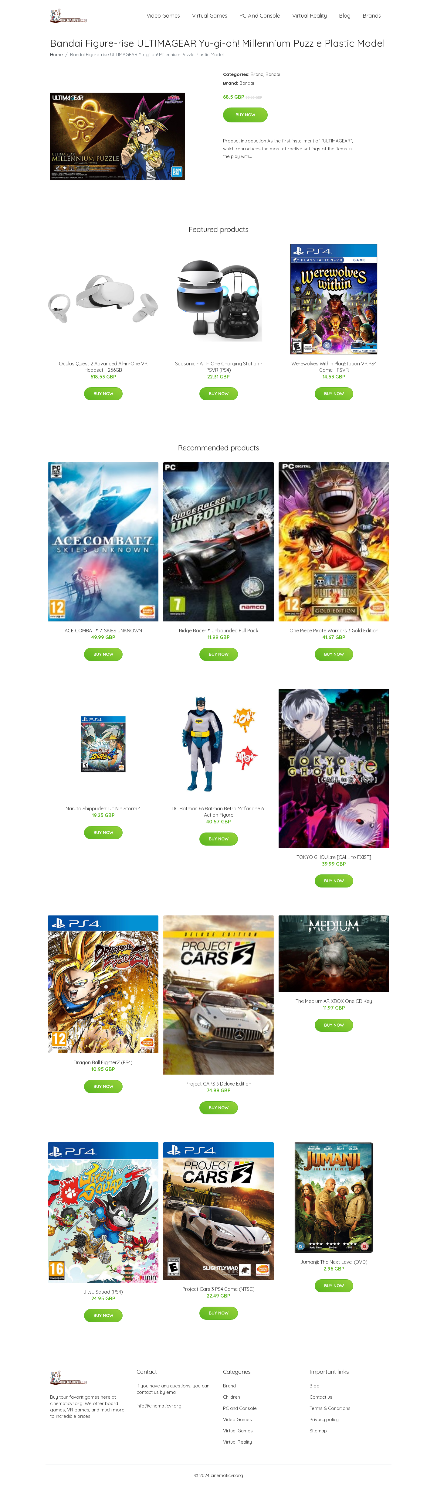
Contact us (321, 1402)
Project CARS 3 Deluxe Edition (218, 1089)
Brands (372, 18)
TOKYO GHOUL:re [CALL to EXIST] (333, 862)
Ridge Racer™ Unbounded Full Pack (218, 636)
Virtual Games (209, 18)
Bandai (273, 79)
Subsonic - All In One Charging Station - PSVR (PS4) (218, 372)
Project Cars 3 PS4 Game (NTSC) (218, 1294)
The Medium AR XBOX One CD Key (334, 1007)
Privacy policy (324, 1425)
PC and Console (259, 18)
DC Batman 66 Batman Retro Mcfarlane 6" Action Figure (219, 817)
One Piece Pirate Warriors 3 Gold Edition (334, 636)
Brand (257, 79)
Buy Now (245, 120)
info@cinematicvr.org (159, 1411)
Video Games (163, 18)
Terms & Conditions (330, 1413)
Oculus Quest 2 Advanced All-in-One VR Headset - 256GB (103, 372)
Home (56, 60)
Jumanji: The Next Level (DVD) (334, 1267)
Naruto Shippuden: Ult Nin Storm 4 (103, 814)
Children (231, 1402)
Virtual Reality (309, 18)
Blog (345, 18)
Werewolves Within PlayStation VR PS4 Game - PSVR (334, 372)
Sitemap (318, 1436)
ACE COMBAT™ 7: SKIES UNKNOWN (103, 636)
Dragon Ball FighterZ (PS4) (103, 1068)
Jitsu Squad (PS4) (103, 1297)
